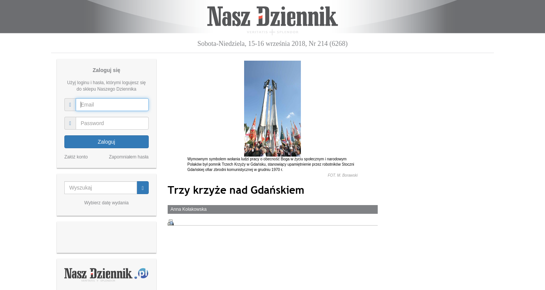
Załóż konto (76, 157)
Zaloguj (106, 142)
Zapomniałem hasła (129, 157)
